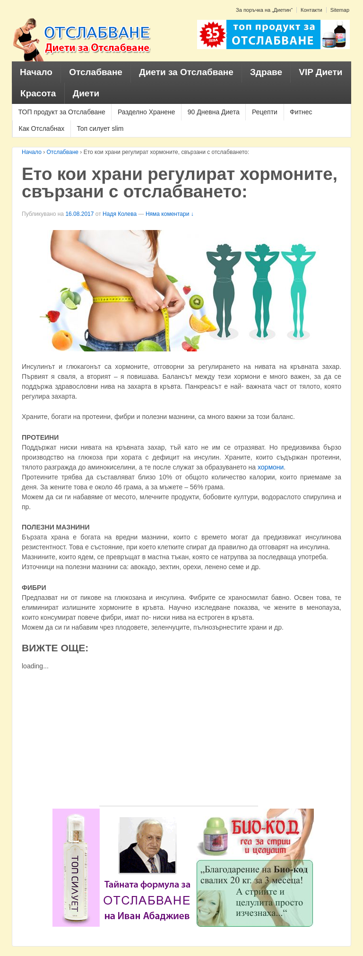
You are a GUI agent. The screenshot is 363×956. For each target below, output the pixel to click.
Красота (38, 93)
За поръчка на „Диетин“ (264, 10)
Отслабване (95, 72)
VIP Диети (320, 72)
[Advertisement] (178, 740)
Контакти (311, 10)
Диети (86, 93)
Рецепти (264, 112)
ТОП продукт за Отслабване (61, 112)
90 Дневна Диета (214, 112)
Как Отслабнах (42, 128)
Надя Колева (120, 214)
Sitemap (339, 10)
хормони (271, 467)
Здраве (266, 72)
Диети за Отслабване (186, 72)
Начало (36, 72)
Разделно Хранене (146, 112)
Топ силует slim (100, 128)
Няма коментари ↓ (170, 214)
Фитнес (301, 112)
